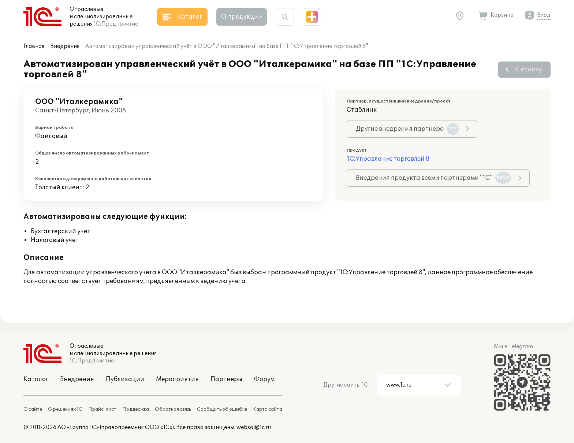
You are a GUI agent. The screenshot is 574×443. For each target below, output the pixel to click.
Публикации (125, 379)
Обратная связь (173, 409)
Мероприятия (177, 379)
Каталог (35, 379)
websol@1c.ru (253, 427)
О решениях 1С (65, 409)
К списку (528, 69)
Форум (264, 379)
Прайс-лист (102, 409)
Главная (33, 46)
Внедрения (64, 46)
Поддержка (135, 409)
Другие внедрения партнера (407, 129)
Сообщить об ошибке (222, 409)
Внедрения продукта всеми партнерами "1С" (433, 178)
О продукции (241, 17)
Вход (544, 15)
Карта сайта (267, 409)
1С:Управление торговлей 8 (388, 159)
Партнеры (226, 379)
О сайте (32, 409)
